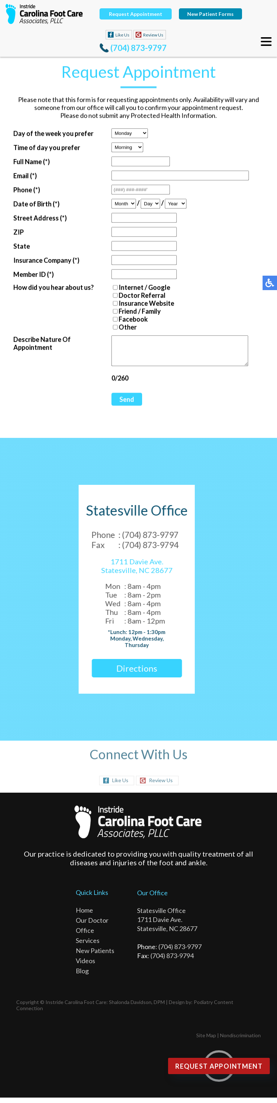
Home (84, 915)
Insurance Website (140, 304)
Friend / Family (134, 312)
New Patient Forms (210, 14)
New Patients (95, 956)
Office (85, 936)
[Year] (169, 204)
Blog (82, 976)
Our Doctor (92, 926)
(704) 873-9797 (138, 48)
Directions (133, 673)
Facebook (127, 320)
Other (122, 328)
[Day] (144, 204)
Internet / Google (138, 288)
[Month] (117, 204)
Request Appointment (135, 14)
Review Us (153, 35)
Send (120, 405)
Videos (85, 966)
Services (88, 946)
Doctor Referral (136, 296)
